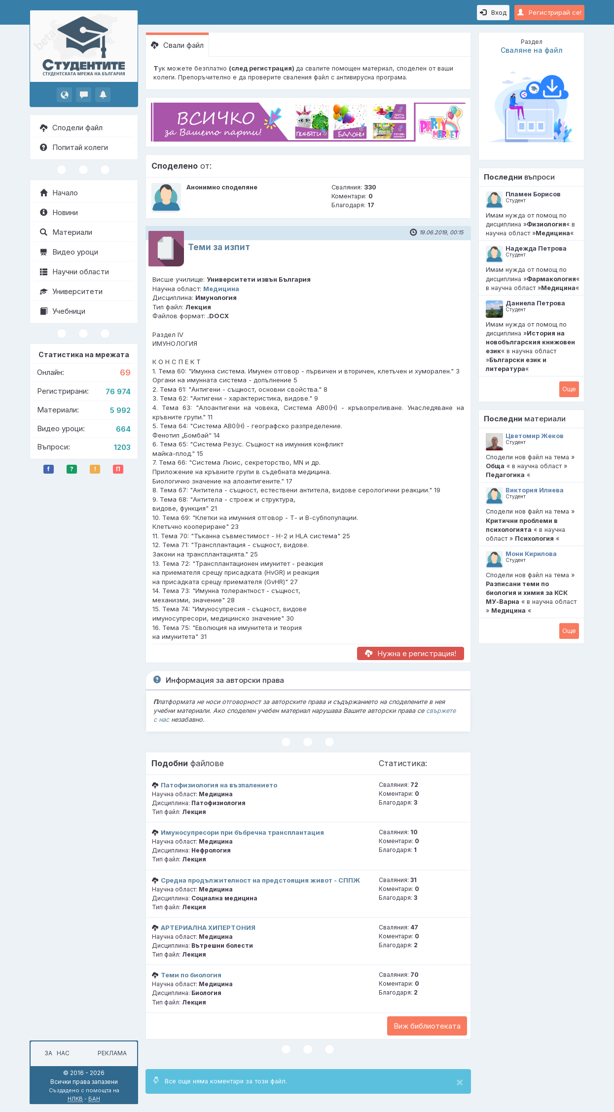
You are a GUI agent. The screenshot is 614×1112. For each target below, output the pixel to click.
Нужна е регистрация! (410, 653)
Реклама (112, 1053)
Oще (569, 389)
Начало (59, 192)
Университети (71, 291)
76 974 (118, 391)
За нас (55, 1053)
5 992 (120, 410)
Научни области (74, 271)
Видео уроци (69, 252)
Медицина (221, 289)
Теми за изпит (219, 247)
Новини (59, 212)
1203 (122, 447)
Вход (493, 12)
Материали (66, 232)
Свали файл (177, 45)
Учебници (62, 311)
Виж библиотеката (427, 1026)
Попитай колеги (74, 147)
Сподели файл (71, 127)
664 (123, 429)
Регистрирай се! (549, 12)
